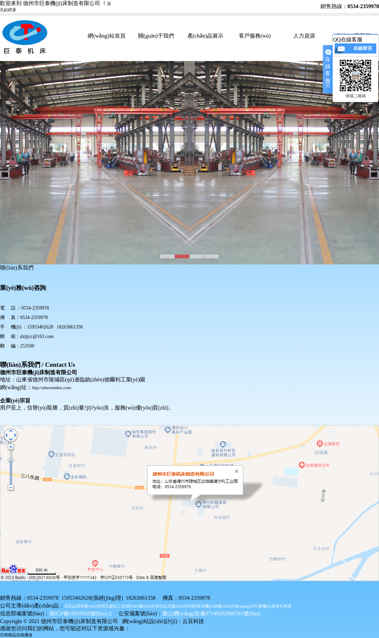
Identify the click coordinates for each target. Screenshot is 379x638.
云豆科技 (193, 621)
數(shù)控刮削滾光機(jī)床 (195, 606)
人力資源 (304, 36)
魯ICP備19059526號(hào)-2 (80, 613)
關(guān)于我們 (156, 36)
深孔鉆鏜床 (74, 606)
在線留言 (362, 48)
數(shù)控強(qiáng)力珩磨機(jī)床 (246, 606)
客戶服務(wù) (255, 36)
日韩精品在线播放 (16, 635)
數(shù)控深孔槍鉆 (101, 606)
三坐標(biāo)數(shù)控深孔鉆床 (144, 606)
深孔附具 (283, 606)
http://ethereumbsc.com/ (51, 387)
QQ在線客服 (347, 39)
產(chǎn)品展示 (205, 36)
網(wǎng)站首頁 (106, 36)
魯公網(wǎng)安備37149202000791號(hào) (211, 613)
